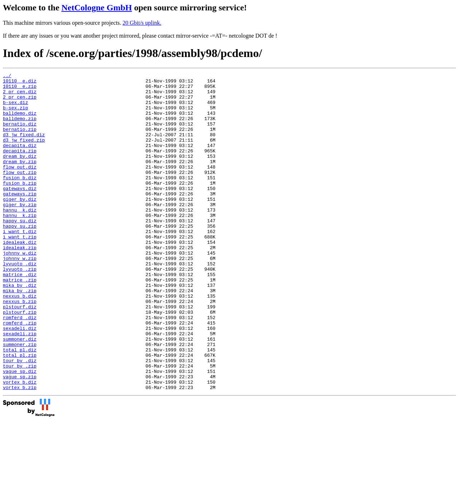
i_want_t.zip (20, 270)
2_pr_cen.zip (20, 102)
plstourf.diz (20, 354)
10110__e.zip (20, 89)
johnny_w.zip (20, 296)
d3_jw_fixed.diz (24, 147)
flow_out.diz (20, 186)
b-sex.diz (15, 108)
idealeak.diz (20, 276)
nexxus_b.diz (20, 341)
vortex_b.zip (20, 451)
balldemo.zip (20, 128)
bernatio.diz (20, 134)
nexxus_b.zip (20, 347)
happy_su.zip (20, 257)
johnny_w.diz (20, 289)
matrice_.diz (20, 315)
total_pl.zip (20, 412)
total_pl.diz (20, 405)
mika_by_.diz (20, 328)
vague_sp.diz (20, 431)
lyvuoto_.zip (20, 309)
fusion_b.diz (20, 199)
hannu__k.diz (20, 238)
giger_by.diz (20, 225)
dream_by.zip (20, 179)
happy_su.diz (20, 250)
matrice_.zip (20, 321)
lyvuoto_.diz (20, 302)
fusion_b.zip (20, 205)
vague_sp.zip (20, 438)
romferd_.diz (20, 367)
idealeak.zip (20, 283)
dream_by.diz (20, 173)
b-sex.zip (15, 115)
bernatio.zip (20, 141)
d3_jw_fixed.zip (24, 154)
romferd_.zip (20, 373)
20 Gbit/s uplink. (142, 23)
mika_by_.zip (20, 334)
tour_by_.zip (20, 425)
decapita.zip (20, 167)
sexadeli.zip (20, 386)
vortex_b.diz (20, 444)
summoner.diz (20, 392)
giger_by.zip (20, 231)
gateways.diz (20, 212)
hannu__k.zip (20, 244)
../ (7, 76)
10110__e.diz (20, 83)
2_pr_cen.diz (20, 96)
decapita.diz (20, 160)
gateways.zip (20, 218)
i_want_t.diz (20, 263)
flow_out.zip (20, 192)
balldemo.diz (20, 121)
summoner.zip (20, 399)
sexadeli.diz (20, 380)
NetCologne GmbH (96, 7)
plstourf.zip (20, 360)
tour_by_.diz (20, 418)
